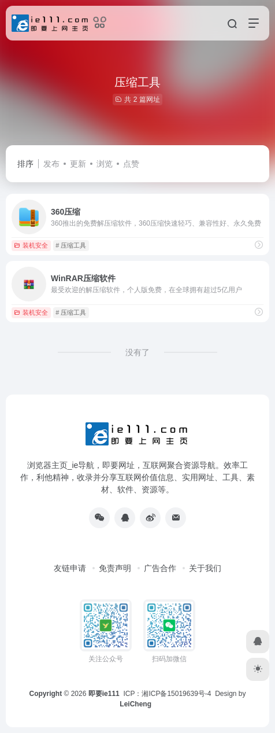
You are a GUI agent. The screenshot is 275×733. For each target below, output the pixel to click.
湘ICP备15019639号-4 (176, 694)
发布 (51, 163)
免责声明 (115, 568)
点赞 (131, 163)
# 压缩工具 (70, 245)
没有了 (137, 352)
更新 (78, 163)
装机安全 (31, 245)
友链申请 (70, 568)
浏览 (104, 163)
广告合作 (160, 568)
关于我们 (205, 568)
